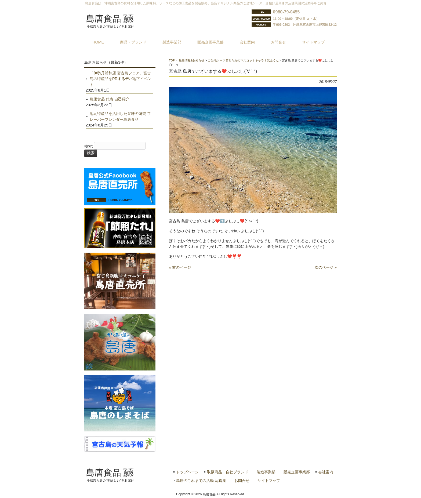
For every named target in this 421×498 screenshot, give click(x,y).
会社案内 (325, 472)
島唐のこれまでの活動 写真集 (201, 481)
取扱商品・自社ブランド (227, 472)
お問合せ (241, 481)
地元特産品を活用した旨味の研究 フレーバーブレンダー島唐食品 (120, 116)
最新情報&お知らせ (191, 60)
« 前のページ (180, 267)
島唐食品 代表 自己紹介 (109, 99)
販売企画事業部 (297, 472)
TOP (172, 60)
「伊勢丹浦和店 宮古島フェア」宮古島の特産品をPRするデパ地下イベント (120, 79)
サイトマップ (268, 481)
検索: (88, 146)
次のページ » (326, 267)
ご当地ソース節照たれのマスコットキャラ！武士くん (243, 60)
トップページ (187, 472)
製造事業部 (266, 472)
